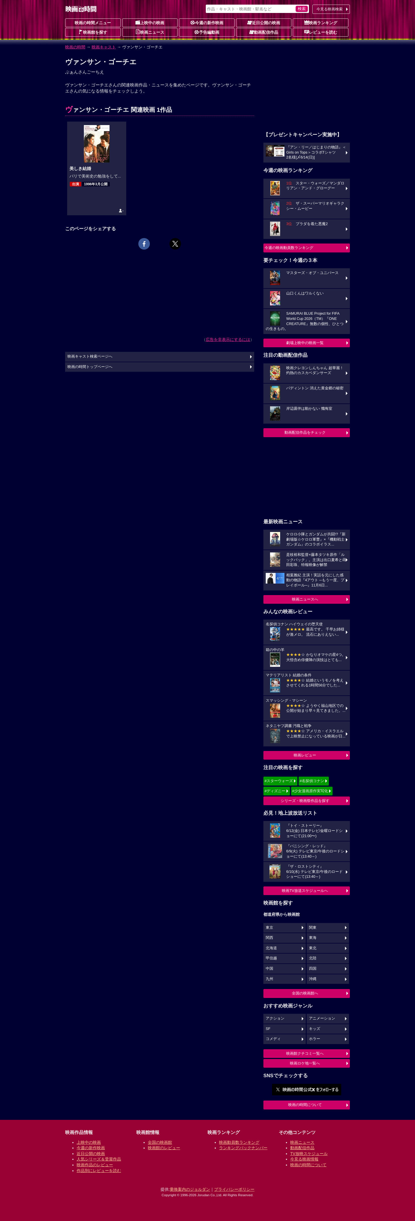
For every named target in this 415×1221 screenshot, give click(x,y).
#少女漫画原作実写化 (310, 791)
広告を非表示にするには (228, 339)
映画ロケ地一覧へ (305, 1063)
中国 (269, 969)
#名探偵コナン (312, 781)
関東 (312, 928)
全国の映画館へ (305, 993)
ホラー (314, 1039)
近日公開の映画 (263, 22)
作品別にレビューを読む (99, 1170)
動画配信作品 (263, 32)
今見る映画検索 (329, 9)
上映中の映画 (149, 22)
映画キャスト (104, 47)
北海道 (271, 948)
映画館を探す (92, 32)
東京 (269, 928)
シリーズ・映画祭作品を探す (305, 801)
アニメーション (322, 1018)
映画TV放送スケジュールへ (305, 890)
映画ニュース (149, 32)
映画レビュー (305, 755)
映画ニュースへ (305, 599)
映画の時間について (305, 1105)
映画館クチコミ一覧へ (305, 1053)
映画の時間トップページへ (89, 367)
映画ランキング (320, 22)
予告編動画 (207, 32)
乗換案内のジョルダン (190, 1189)
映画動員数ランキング (239, 1142)
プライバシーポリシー (234, 1189)
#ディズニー (275, 791)
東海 (312, 938)
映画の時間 (75, 47)
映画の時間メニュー (93, 22)
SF (268, 1029)
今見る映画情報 (304, 1159)
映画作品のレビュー (95, 1165)
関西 (269, 938)
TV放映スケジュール (309, 1153)
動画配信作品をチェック (305, 432)
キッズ (314, 1029)
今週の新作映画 (206, 22)
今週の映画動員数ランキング (289, 248)
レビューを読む (320, 32)
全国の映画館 (160, 1142)
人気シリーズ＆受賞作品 (99, 1159)
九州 (269, 979)
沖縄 (312, 979)
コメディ (273, 1039)
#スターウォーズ (279, 781)
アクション (275, 1018)
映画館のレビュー (164, 1147)
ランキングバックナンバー (243, 1147)
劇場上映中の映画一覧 (305, 343)
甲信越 (271, 958)
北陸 (312, 958)
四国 (312, 969)
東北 (312, 948)
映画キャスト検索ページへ (89, 356)
